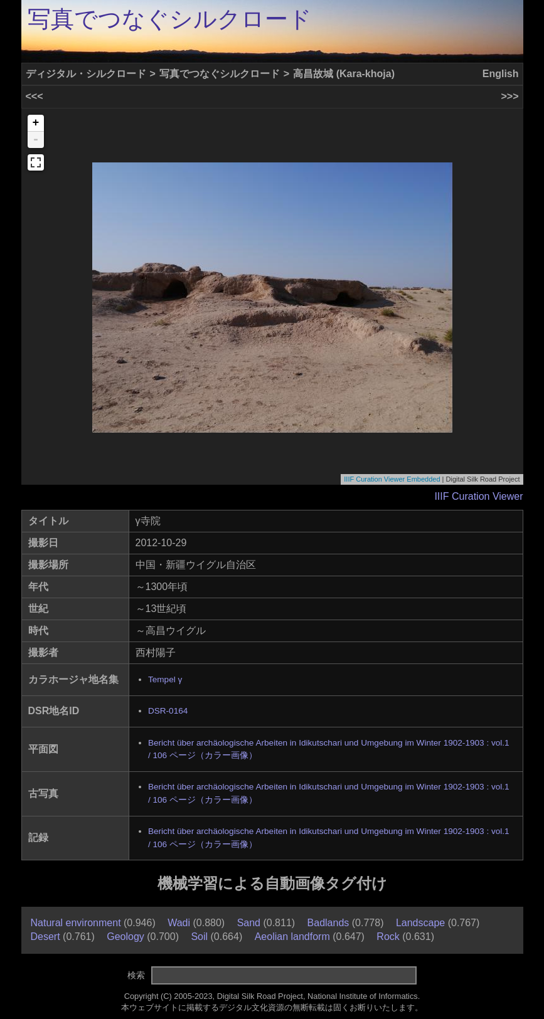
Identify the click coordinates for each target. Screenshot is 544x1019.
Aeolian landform (292, 936)
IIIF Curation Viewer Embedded (392, 479)
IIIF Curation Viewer (478, 496)
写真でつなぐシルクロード (170, 19)
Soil (199, 936)
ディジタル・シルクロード (86, 73)
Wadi (179, 922)
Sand (248, 922)
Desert (45, 936)
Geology (125, 936)
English (501, 73)
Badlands (328, 922)
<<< (34, 96)
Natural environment (76, 922)
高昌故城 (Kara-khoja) (344, 73)
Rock (387, 936)
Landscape (420, 922)
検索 (136, 975)
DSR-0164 (168, 710)
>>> (509, 96)
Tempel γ (165, 679)
